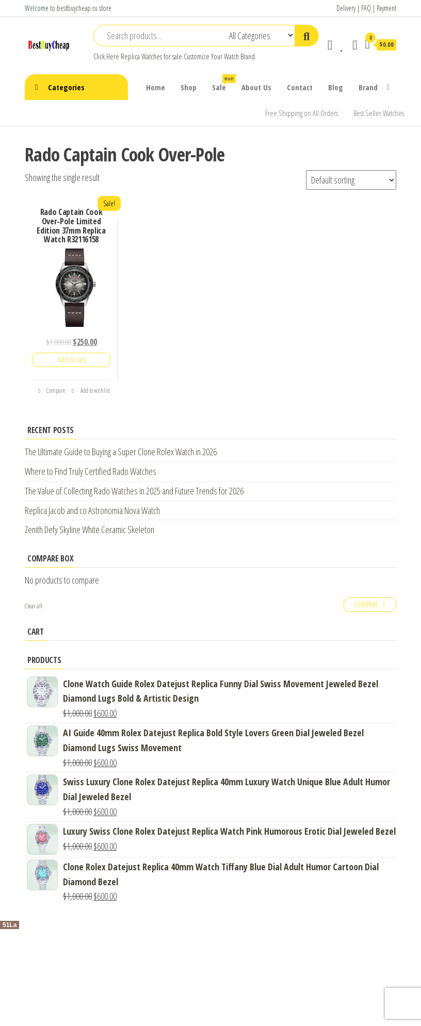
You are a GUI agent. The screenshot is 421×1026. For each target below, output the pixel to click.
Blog (335, 87)
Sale (223, 83)
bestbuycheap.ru (77, 8)
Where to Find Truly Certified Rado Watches (90, 471)
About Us (256, 87)
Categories (66, 87)
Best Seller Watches (378, 113)
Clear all (33, 606)
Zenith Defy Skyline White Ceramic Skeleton (89, 529)
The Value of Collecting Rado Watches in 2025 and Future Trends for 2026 (134, 491)
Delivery (345, 8)
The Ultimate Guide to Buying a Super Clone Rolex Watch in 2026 (121, 451)
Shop (189, 87)
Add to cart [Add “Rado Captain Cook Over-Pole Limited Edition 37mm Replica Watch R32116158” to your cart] (71, 360)
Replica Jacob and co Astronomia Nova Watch (92, 510)
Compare (51, 390)
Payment (386, 8)
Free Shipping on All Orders (301, 113)
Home (155, 87)
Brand (368, 87)
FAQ (366, 8)
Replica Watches (141, 56)
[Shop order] (351, 180)
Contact (300, 87)
